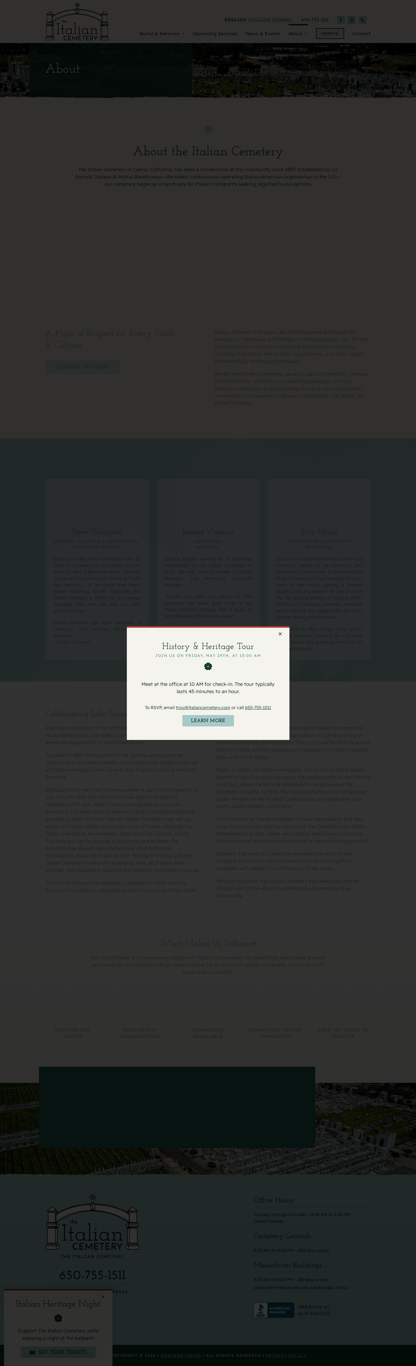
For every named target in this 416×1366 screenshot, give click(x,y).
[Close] (280, 633)
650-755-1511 (258, 707)
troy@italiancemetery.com (203, 707)
